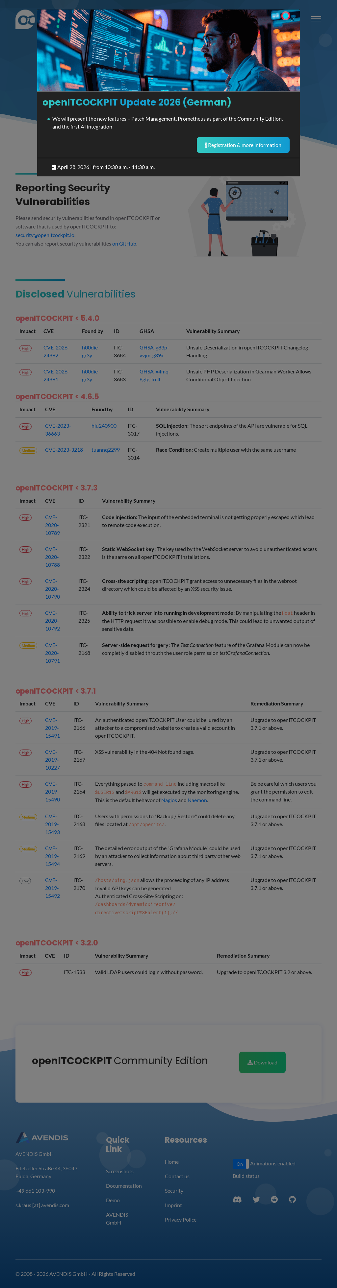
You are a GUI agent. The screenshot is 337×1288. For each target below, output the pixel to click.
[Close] (292, 19)
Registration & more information (243, 145)
